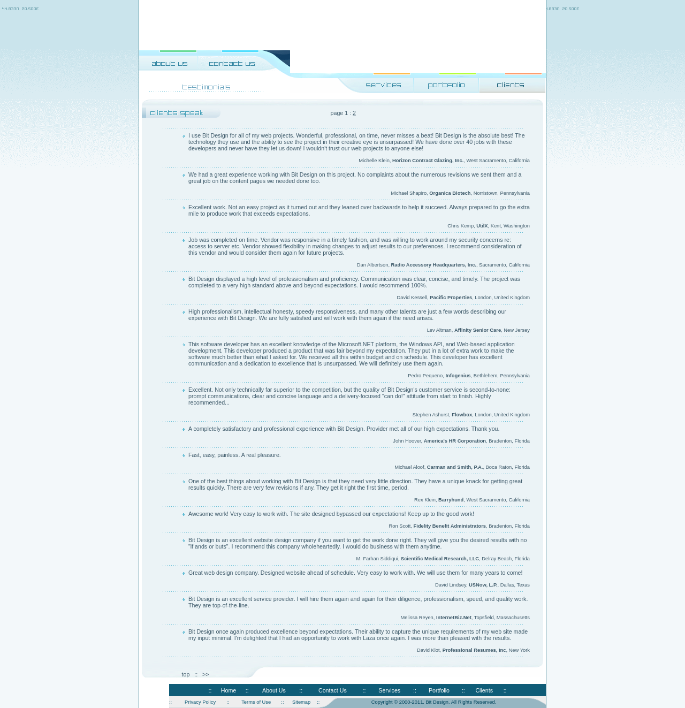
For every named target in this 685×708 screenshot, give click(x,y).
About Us (274, 690)
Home (228, 690)
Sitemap (301, 702)
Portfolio (439, 690)
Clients (484, 690)
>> (205, 674)
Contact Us (332, 690)
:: (209, 690)
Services (389, 690)
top (186, 674)
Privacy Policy (200, 702)
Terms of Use (256, 702)
